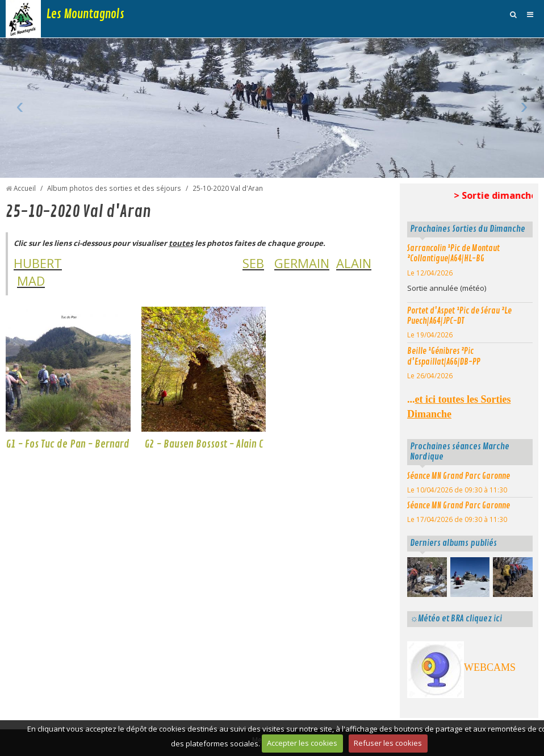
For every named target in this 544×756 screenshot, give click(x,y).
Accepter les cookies (302, 743)
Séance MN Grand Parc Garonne (458, 476)
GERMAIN (301, 263)
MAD (31, 280)
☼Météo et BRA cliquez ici (456, 618)
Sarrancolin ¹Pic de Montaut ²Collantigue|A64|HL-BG (453, 253)
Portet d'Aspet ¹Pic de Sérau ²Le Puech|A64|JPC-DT (459, 316)
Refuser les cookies (388, 743)
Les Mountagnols (85, 14)
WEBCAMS (490, 667)
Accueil (25, 188)
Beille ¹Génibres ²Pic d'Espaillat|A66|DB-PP (443, 356)
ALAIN (353, 263)
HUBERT (38, 263)
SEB (253, 263)
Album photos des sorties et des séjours (114, 188)
